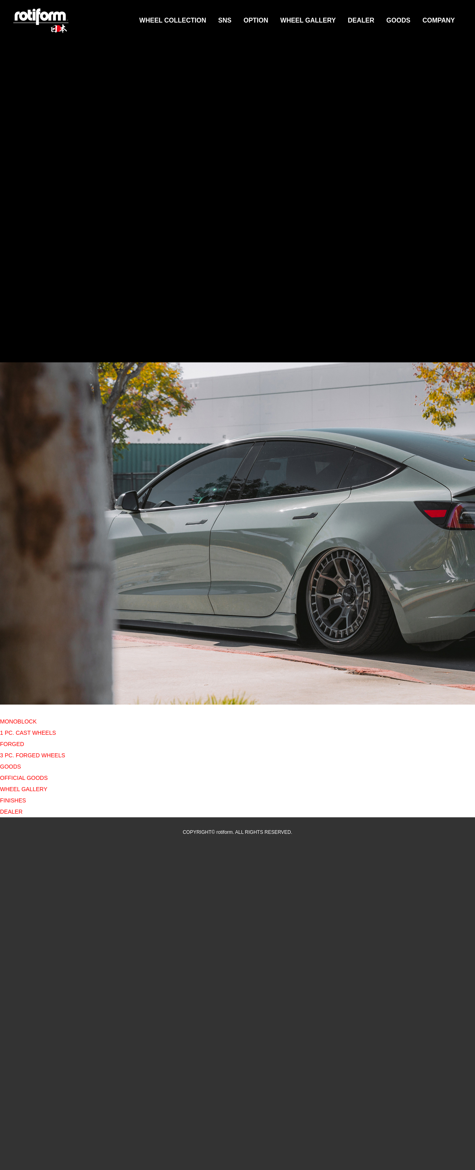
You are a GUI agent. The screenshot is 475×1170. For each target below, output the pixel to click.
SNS (224, 20)
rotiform (41, 21)
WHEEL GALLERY (308, 20)
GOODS (398, 20)
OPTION (256, 20)
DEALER (361, 20)
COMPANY (438, 20)
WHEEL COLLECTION (172, 20)
